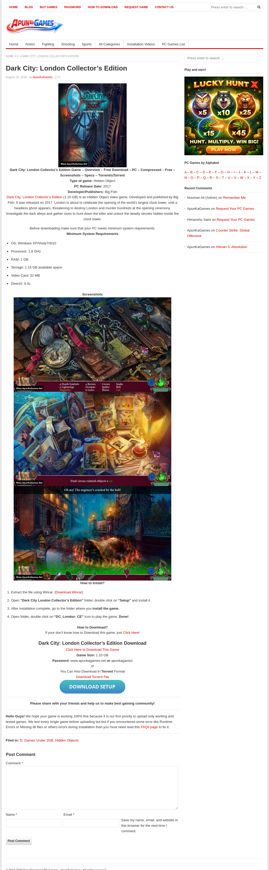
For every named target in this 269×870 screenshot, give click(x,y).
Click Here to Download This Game (92, 650)
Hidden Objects (67, 740)
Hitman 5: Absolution (231, 247)
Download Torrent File (92, 677)
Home (13, 7)
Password (72, 7)
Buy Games (48, 7)
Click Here (131, 633)
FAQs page (149, 727)
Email (69, 815)
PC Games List (173, 44)
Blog (29, 7)
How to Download (103, 7)
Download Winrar (69, 592)
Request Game (136, 7)
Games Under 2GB (38, 740)
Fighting (48, 44)
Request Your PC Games (235, 209)
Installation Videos (141, 44)
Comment (14, 763)
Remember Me (234, 198)
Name (11, 815)
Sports (87, 44)
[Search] (259, 7)
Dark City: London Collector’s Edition (35, 197)
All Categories (109, 44)
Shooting (68, 44)
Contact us (164, 7)
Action (30, 44)
